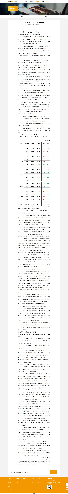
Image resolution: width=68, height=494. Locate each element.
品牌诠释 (9, 482)
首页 (10, 14)
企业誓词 (9, 483)
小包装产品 (24, 482)
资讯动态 (37, 1)
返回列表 (54, 471)
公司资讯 (21, 16)
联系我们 (54, 1)
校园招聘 (32, 482)
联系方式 (39, 482)
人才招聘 (49, 1)
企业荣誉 (9, 487)
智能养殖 (24, 483)
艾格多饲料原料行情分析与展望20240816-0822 (21, 472)
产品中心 (43, 1)
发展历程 (9, 485)
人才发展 (32, 483)
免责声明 (34, 493)
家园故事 (9, 489)
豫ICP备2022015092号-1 (34, 491)
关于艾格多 (32, 1)
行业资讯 (16, 14)
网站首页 (26, 1)
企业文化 (9, 486)
